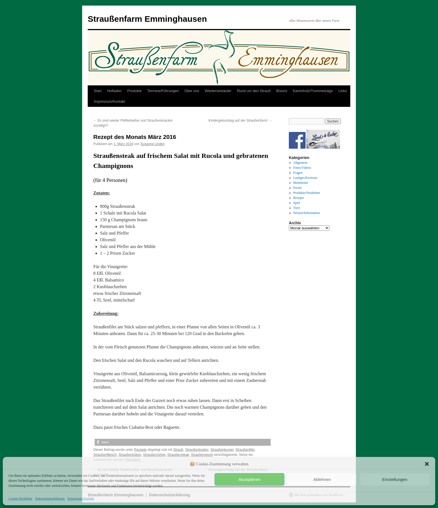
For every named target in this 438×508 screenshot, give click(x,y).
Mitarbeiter (300, 183)
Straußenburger (222, 450)
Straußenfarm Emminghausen (147, 18)
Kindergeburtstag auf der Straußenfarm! (240, 120)
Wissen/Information (306, 213)
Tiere (296, 208)
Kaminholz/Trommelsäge (313, 91)
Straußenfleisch (104, 455)
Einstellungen (394, 479)
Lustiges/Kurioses (305, 178)
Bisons (281, 91)
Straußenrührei (154, 455)
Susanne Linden (153, 144)
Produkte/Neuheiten (306, 193)
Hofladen (114, 91)
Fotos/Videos (302, 168)
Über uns (191, 91)
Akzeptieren (249, 479)
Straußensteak (178, 455)
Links (342, 91)
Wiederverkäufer (218, 91)
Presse (297, 188)
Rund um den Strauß (254, 91)
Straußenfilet (244, 450)
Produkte (134, 91)
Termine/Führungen (163, 91)
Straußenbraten (196, 450)
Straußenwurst (202, 455)
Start (97, 91)
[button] (427, 464)
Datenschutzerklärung (50, 498)
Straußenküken (129, 455)
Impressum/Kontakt (80, 498)
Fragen (298, 173)
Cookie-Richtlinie (20, 498)
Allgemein (300, 163)
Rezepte (140, 450)
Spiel (296, 203)
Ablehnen (322, 479)
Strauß (178, 450)
